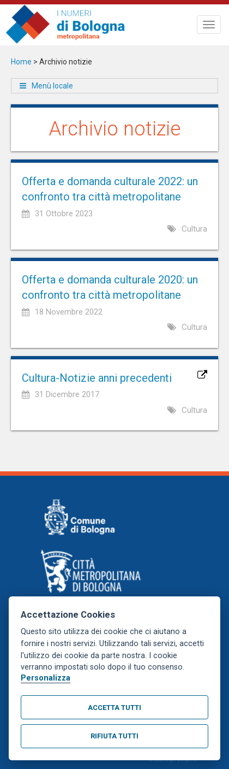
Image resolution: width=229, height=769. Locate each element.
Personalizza (45, 678)
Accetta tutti (114, 707)
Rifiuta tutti (114, 736)
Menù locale (52, 85)
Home (21, 61)
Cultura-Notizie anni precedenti (97, 377)
